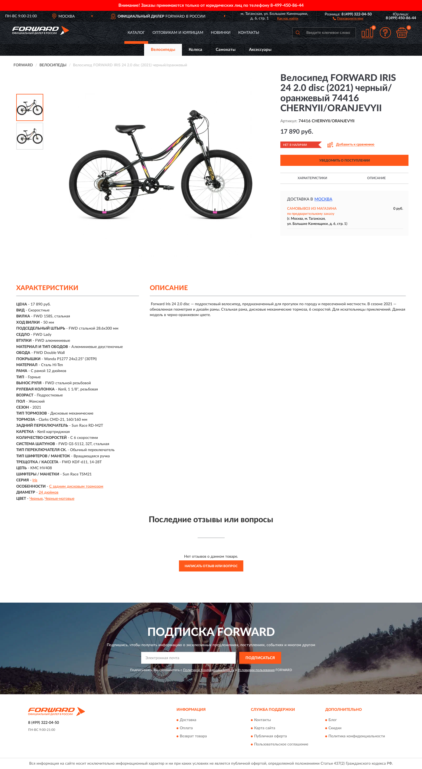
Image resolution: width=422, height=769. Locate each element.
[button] (348, 18)
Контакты (248, 33)
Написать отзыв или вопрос (211, 566)
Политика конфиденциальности (356, 736)
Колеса (195, 50)
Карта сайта (264, 728)
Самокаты (225, 50)
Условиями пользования (256, 670)
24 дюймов (48, 492)
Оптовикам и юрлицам (177, 33)
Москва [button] (323, 199)
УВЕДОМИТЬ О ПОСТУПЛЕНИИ (344, 160)
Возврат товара (193, 736)
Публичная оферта (270, 736)
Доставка (188, 720)
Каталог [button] (136, 33)
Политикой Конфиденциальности (208, 670)
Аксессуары (260, 50)
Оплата (186, 728)
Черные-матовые (59, 499)
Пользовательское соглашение (281, 744)
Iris (34, 480)
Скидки (334, 728)
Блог (332, 720)
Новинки (221, 33)
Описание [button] (376, 178)
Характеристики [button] (312, 178)
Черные (36, 499)
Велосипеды (163, 50)
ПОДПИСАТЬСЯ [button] (260, 658)
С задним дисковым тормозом (76, 486)
